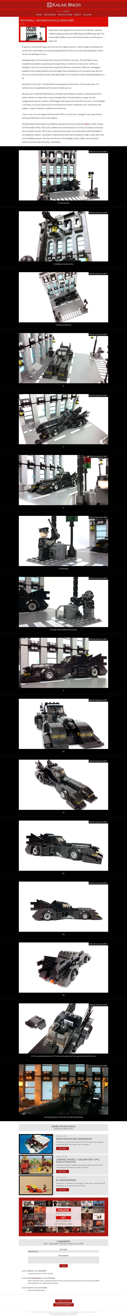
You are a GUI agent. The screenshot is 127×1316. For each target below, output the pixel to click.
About (77, 14)
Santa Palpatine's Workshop (74, 1138)
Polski (66, 11)
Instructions (65, 14)
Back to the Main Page (63, 1305)
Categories (50, 14)
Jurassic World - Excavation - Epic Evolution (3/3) (77, 1160)
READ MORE (63, 1148)
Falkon (86, 124)
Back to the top (63, 1301)
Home (39, 14)
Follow (87, 14)
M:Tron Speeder (66, 1180)
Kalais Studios (74, 1313)
